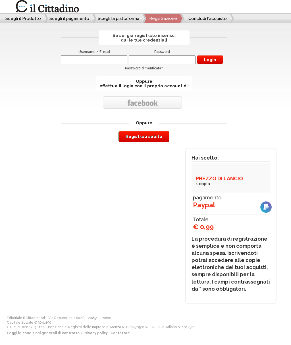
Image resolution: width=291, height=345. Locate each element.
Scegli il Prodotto (23, 18)
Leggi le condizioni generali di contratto (43, 333)
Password (162, 52)
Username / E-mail (94, 52)
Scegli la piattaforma (118, 18)
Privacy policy (96, 333)
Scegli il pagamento (69, 18)
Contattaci (120, 333)
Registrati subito (144, 136)
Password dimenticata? (144, 68)
